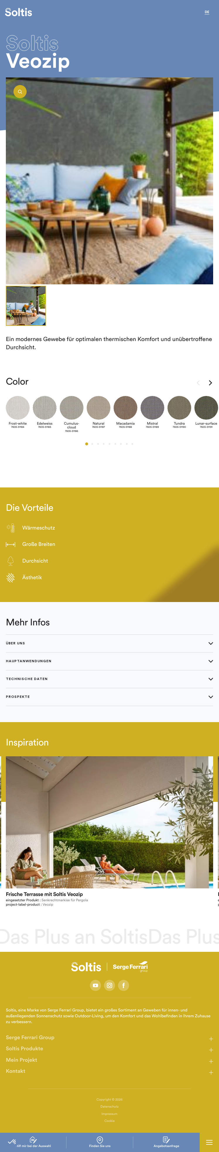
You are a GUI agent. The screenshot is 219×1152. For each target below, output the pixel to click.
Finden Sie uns (100, 1142)
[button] (86, 443)
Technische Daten (109, 679)
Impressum (110, 1114)
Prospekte (109, 697)
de (207, 12)
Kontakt (15, 1071)
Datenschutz (109, 1106)
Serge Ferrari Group (30, 1037)
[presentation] (198, 383)
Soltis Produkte (24, 1048)
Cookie (109, 1121)
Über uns (109, 643)
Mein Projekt (21, 1060)
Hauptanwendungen (109, 661)
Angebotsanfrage (166, 1142)
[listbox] (109, 180)
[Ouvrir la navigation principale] (209, 1142)
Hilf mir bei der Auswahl (33, 1142)
